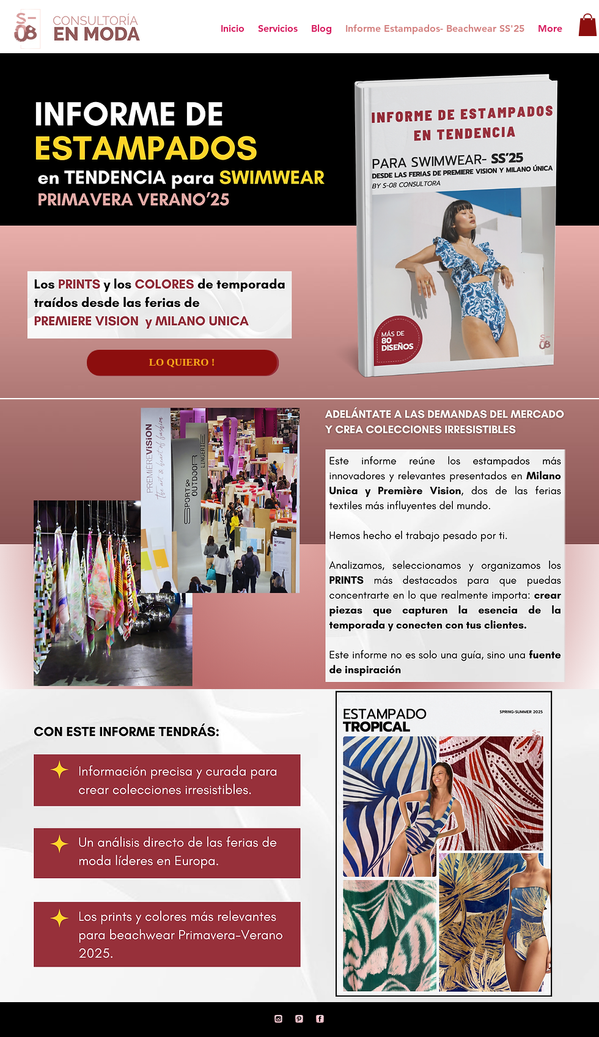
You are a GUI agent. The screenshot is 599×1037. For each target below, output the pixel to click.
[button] (587, 24)
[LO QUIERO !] (182, 362)
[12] (299, 1019)
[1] (320, 1019)
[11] (278, 1019)
